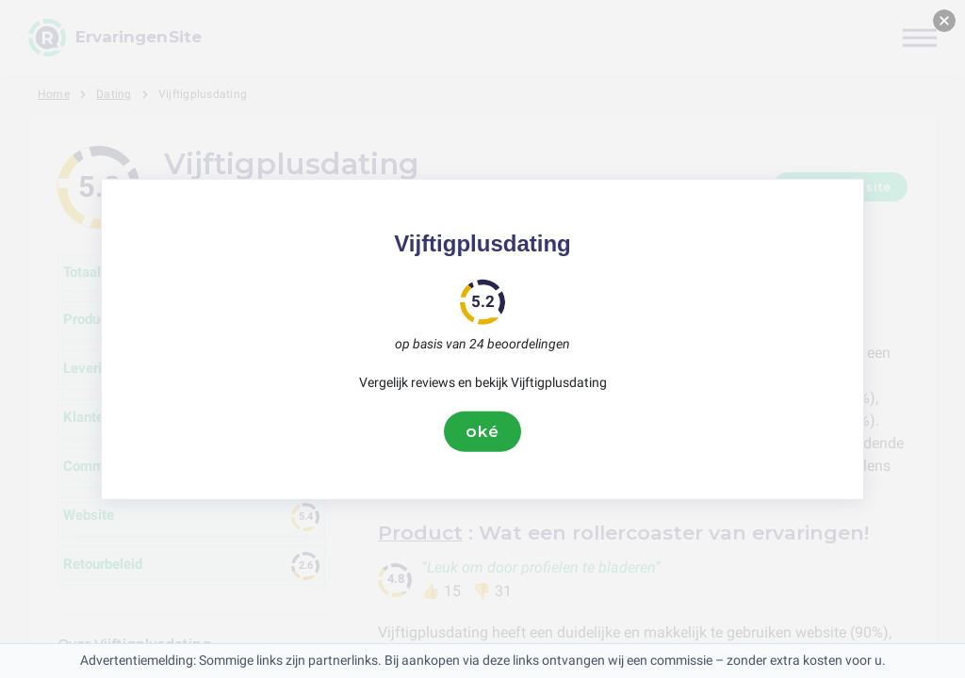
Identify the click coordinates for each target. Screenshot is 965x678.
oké (482, 431)
